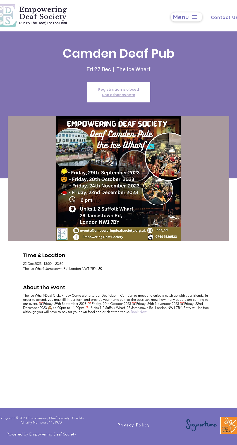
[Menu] (186, 16)
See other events (118, 94)
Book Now (139, 312)
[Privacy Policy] (134, 425)
